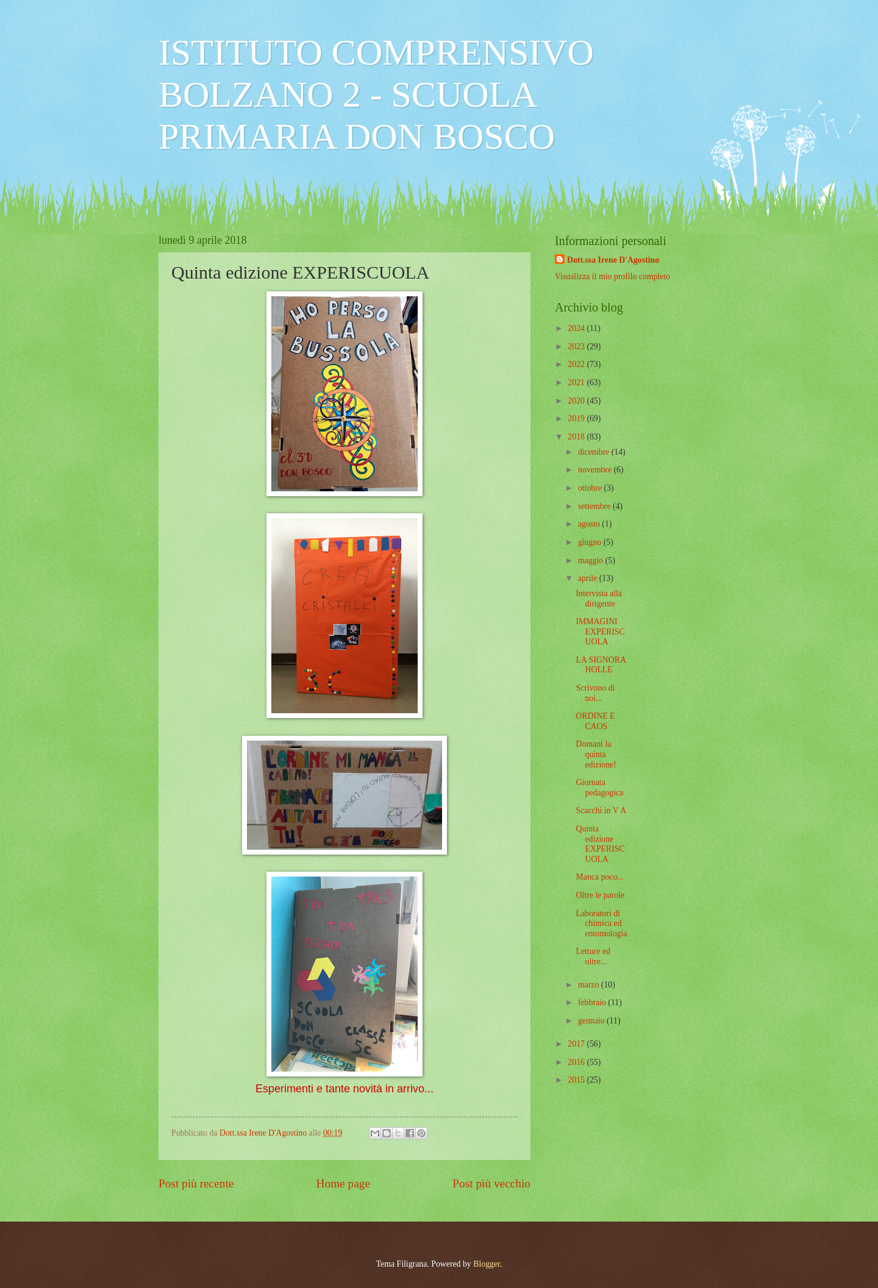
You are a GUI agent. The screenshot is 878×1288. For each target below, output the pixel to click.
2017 (577, 1043)
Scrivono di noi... (595, 693)
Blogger (486, 1263)
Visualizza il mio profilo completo (612, 276)
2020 (577, 400)
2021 (577, 382)
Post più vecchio (491, 1183)
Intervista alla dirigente (598, 598)
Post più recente (196, 1183)
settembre (595, 506)
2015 (577, 1079)
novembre (596, 469)
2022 (577, 364)
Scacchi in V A (601, 810)
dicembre (595, 452)
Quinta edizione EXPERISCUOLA (600, 844)
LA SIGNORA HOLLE (601, 665)
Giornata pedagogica (599, 787)
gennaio (592, 1020)
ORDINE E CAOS (595, 721)
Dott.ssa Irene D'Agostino (613, 260)
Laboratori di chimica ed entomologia (601, 923)
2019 (577, 418)
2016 (577, 1062)
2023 (577, 346)
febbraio (593, 1002)
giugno (591, 542)
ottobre (591, 488)
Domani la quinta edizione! (596, 754)
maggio (591, 560)
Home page (343, 1183)
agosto (590, 523)
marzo (589, 984)
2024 (577, 328)
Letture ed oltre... (593, 956)
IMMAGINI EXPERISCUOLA (600, 631)
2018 (577, 436)
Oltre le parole (600, 895)
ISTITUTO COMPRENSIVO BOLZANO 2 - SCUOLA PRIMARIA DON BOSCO (376, 94)
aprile (588, 578)
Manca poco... (599, 876)
